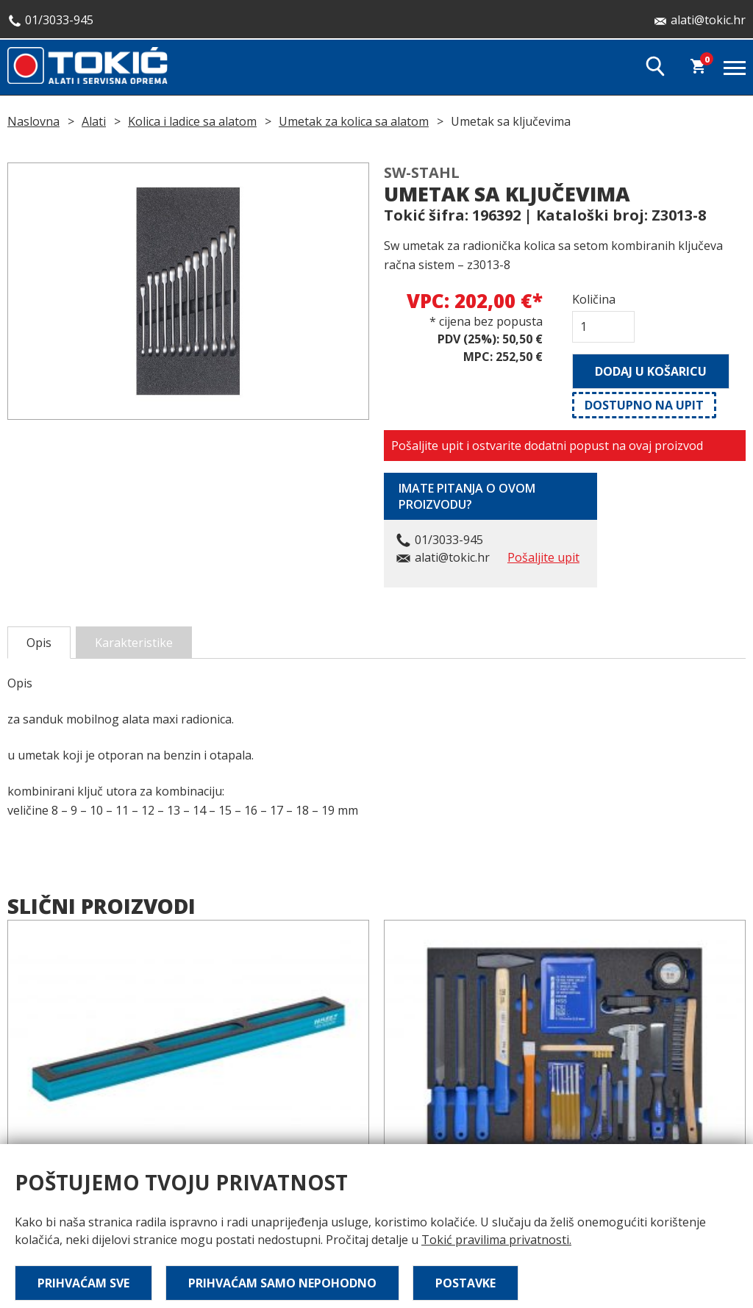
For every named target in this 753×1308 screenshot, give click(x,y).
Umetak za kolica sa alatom (354, 121)
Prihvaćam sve (83, 1283)
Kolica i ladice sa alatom (192, 121)
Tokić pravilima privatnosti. (496, 1240)
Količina (593, 299)
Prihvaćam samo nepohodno (282, 1283)
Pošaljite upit (543, 557)
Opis (38, 643)
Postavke (465, 1283)
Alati (94, 121)
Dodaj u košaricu (651, 371)
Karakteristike (134, 643)
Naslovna (33, 121)
